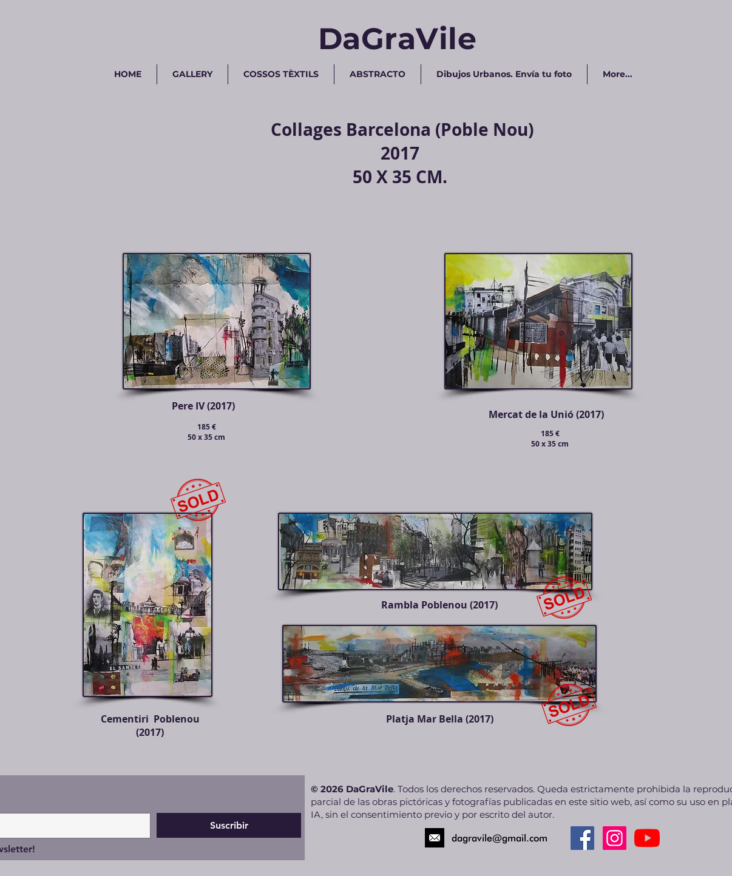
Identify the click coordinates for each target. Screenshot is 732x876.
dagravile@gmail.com (499, 838)
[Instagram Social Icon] (614, 838)
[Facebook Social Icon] (582, 838)
